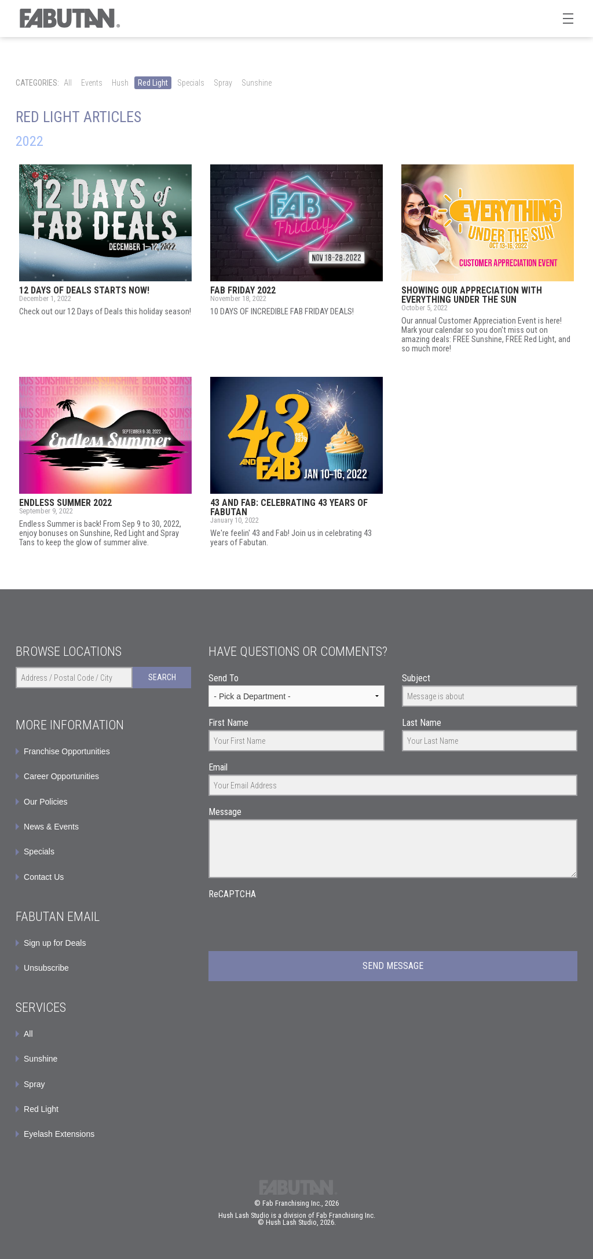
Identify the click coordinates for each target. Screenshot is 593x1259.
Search (162, 677)
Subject (416, 678)
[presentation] (296, 923)
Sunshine (256, 82)
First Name (228, 722)
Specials (190, 82)
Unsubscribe (46, 967)
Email (218, 767)
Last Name (421, 722)
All (68, 82)
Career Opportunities (61, 776)
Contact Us (44, 877)
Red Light (153, 82)
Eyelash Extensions (59, 1134)
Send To (223, 678)
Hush (120, 82)
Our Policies (45, 801)
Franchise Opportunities (67, 751)
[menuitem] (103, 943)
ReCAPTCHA (232, 894)
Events (92, 82)
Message (224, 811)
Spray (223, 82)
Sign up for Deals (55, 943)
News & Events (51, 826)
